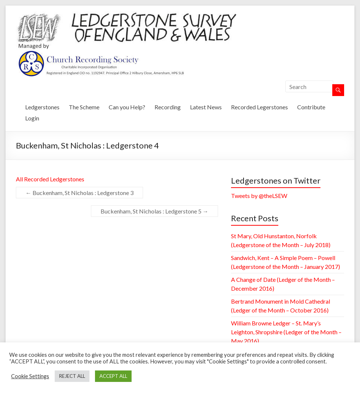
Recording (167, 106)
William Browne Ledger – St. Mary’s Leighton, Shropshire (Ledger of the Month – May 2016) (286, 331)
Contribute (311, 106)
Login (32, 118)
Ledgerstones (42, 106)
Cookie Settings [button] (30, 376)
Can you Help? (127, 106)
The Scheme (84, 106)
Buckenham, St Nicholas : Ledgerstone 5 (154, 211)
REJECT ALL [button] (72, 376)
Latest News (206, 106)
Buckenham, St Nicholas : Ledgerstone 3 (79, 192)
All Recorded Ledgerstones (50, 178)
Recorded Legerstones (259, 106)
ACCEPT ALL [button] (113, 376)
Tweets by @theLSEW (259, 195)
